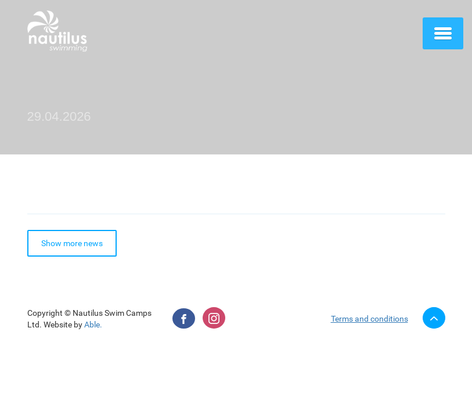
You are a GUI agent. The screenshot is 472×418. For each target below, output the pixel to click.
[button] (442, 33)
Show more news (72, 243)
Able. (93, 324)
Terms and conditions (369, 318)
